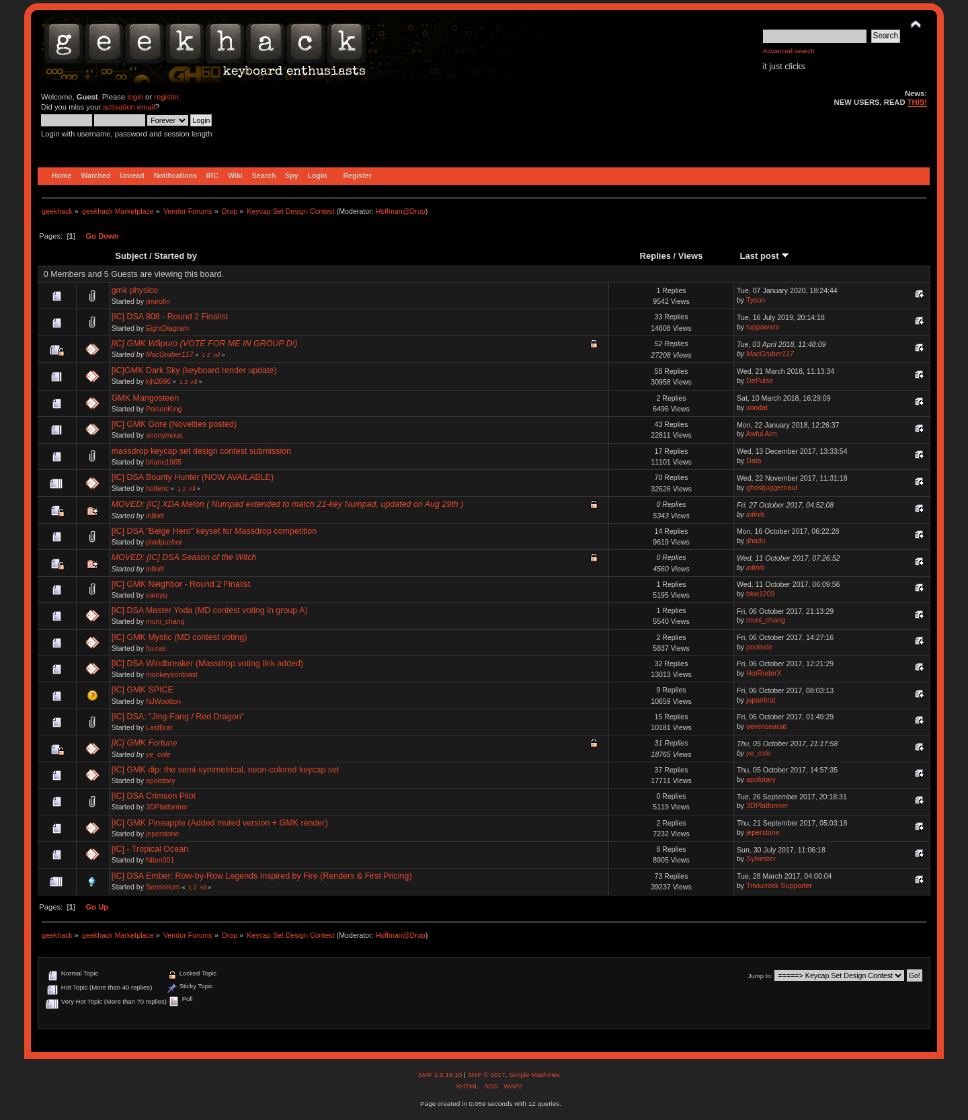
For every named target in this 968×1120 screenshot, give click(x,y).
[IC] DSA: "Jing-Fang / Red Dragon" (178, 716)
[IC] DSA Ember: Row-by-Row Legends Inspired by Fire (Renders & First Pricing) (262, 876)
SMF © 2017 (486, 1074)
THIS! (917, 102)
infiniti (155, 516)
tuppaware (762, 327)
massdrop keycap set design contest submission (202, 451)
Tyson (755, 300)
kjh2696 (158, 381)
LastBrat (159, 727)
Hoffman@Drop (401, 211)
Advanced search (789, 50)
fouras (155, 648)
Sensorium (163, 887)
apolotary (160, 780)
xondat (757, 407)
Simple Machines (534, 1074)
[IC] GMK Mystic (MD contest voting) (179, 637)
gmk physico (135, 290)
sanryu (156, 595)
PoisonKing (164, 409)
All (216, 355)
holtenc (157, 488)
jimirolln (158, 301)
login (135, 97)
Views (690, 256)
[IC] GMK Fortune (144, 743)
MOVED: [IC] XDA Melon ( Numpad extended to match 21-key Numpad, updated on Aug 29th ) (288, 504)
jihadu (755, 540)
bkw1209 (760, 594)
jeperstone (162, 834)
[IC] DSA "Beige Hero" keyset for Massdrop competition (214, 531)
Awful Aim (761, 434)
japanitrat (761, 700)
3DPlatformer (167, 807)
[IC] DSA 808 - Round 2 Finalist (170, 316)
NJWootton (163, 701)
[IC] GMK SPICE (142, 689)
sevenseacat (766, 726)
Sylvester (761, 858)
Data (753, 460)
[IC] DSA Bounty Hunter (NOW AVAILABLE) (193, 477)
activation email (129, 107)
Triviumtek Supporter (779, 885)
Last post (765, 256)
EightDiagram (167, 328)
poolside (759, 647)
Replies (655, 256)
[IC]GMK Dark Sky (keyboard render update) (194, 370)
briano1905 (164, 462)
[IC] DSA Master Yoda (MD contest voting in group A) (210, 610)
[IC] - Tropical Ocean (150, 849)
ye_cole (158, 754)
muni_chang (165, 621)
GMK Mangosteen (145, 398)
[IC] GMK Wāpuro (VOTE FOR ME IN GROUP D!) (205, 343)
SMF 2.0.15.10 (441, 1074)
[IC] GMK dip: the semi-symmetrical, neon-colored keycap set (225, 769)
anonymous (164, 435)
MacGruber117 (170, 354)
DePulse (759, 380)
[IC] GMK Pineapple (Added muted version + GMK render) (220, 823)
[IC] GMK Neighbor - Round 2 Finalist (181, 584)
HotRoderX (763, 673)
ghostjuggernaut (771, 487)
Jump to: (760, 975)
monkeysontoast (172, 674)
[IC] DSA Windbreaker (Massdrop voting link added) (208, 663)
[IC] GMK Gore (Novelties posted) (174, 424)
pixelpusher (164, 542)
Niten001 (160, 860)
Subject (131, 256)
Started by (175, 256)
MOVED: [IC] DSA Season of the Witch (184, 557)
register (166, 97)
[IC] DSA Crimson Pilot (154, 796)
